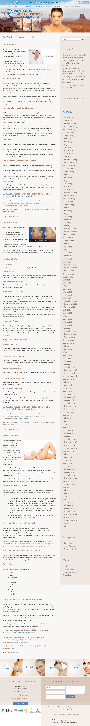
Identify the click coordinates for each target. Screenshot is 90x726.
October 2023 (69, 201)
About (9, 6)
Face (16, 6)
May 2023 (67, 216)
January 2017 (69, 444)
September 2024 (70, 170)
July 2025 (67, 139)
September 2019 (70, 345)
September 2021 (70, 278)
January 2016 (69, 480)
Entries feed (68, 579)
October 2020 (69, 311)
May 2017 (67, 431)
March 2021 (68, 296)
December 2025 (70, 124)
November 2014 (70, 524)
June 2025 (67, 142)
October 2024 (69, 167)
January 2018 (69, 407)
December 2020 (70, 305)
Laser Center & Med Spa (43, 6)
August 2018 (68, 385)
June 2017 (67, 428)
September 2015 (70, 493)
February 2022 (69, 262)
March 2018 (68, 401)
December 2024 (70, 161)
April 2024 (67, 185)
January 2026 (69, 121)
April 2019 (67, 361)
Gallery (57, 6)
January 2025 (69, 158)
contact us (15, 205)
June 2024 (67, 179)
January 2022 (69, 265)
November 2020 (70, 308)
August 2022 (68, 244)
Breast (29, 6)
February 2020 (69, 330)
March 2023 (68, 222)
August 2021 (68, 281)
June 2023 (67, 213)
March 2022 (68, 259)
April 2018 (67, 398)
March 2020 (68, 327)
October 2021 (69, 275)
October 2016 (69, 453)
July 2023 (67, 210)
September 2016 (70, 456)
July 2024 (67, 176)
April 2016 (67, 471)
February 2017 (69, 441)
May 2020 (67, 321)
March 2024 (68, 188)
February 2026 (69, 118)
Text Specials (6, 12)
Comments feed (70, 582)
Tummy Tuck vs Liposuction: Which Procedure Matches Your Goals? (75, 79)
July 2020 (67, 315)
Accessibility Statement (66, 709)
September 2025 (70, 133)
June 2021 (67, 287)
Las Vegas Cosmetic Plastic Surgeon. (69, 719)
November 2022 (70, 235)
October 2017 (69, 416)
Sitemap (86, 707)
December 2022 (70, 232)
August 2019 (68, 348)
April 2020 (67, 324)
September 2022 (70, 241)
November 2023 (70, 198)
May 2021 (67, 290)
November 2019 (70, 339)
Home (3, 6)
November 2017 (70, 413)
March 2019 (68, 364)
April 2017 (67, 434)
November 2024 (70, 164)
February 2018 (69, 404)
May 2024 (67, 182)
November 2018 (70, 376)
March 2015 (68, 511)
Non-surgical (13, 216)
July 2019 (67, 351)
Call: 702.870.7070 (20, 695)
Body (22, 6)
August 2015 (68, 496)
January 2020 (69, 333)
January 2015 (69, 517)
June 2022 (67, 250)
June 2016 (67, 465)
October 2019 (69, 342)
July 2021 (67, 284)
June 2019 (67, 354)
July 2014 (67, 536)
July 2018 (67, 388)
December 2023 (70, 195)
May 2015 (67, 505)
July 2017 (67, 425)
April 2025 (67, 149)
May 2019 (67, 358)
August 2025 (68, 136)
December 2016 (70, 447)
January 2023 (69, 228)
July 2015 (67, 499)
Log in (66, 576)
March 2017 (68, 437)
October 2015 (69, 490)
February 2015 (69, 514)
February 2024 (69, 192)
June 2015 (67, 502)
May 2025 (67, 145)
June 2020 (67, 318)
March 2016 (68, 474)
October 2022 (69, 238)
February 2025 (69, 155)
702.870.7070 (16, 3)
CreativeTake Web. (74, 722)
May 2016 (67, 468)
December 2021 (70, 268)
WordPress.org (70, 585)
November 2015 (70, 487)
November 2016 (70, 450)
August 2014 (68, 533)
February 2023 (69, 225)
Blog (75, 707)
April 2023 (67, 219)
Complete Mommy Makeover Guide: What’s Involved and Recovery (73, 71)
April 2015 (67, 508)
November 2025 (70, 127)
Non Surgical (69, 707)
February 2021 (69, 299)
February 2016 (69, 477)
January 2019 (69, 370)
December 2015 (70, 484)
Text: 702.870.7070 (20, 699)
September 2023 (70, 204)
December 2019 (70, 336)
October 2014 (69, 527)
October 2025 (69, 130)
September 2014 (70, 530)
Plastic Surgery (70, 556)
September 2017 (70, 419)
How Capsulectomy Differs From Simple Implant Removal (74, 63)
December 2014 (70, 520)
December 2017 (70, 410)
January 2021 (69, 302)
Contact (78, 6)
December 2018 (70, 373)
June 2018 (67, 391)
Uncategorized (69, 559)
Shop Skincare (67, 6)
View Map (20, 703)
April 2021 (67, 293)
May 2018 (67, 394)
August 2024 (68, 173)
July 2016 (67, 462)
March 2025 (68, 152)
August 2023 (68, 207)
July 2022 (67, 247)
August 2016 (68, 459)
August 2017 (68, 422)
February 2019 (69, 367)
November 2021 (70, 271)
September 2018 (70, 382)
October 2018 (69, 379)
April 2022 (67, 256)
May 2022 (67, 253)
